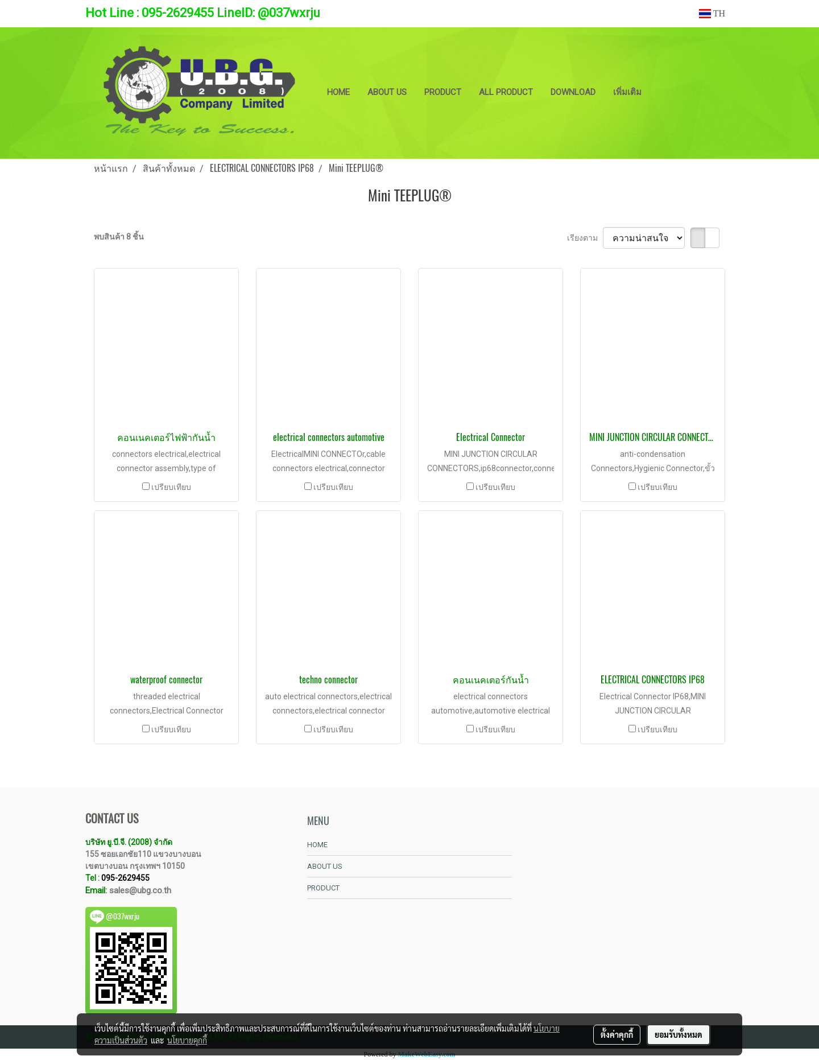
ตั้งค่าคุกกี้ (617, 1034)
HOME (338, 92)
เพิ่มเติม (627, 92)
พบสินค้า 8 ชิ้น (119, 236)
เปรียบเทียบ (171, 487)
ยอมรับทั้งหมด (678, 1034)
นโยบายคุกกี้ (187, 1040)
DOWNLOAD (573, 92)
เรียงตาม (585, 237)
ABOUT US (387, 92)
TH (712, 13)
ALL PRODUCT (506, 92)
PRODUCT (442, 92)
